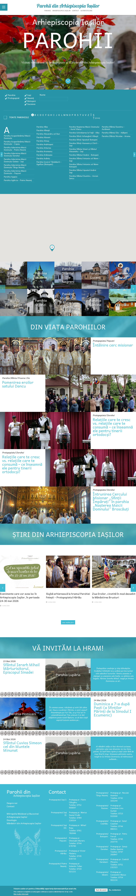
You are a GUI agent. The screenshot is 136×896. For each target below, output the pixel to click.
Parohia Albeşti (43, 130)
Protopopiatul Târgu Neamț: (102, 794)
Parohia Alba (42, 126)
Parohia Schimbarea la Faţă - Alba (84, 132)
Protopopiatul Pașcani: (61, 839)
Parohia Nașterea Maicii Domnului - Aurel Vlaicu (84, 128)
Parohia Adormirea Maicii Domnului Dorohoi (15, 154)
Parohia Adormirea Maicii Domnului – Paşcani (15, 172)
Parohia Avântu (43, 158)
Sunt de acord (101, 890)
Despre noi (12, 803)
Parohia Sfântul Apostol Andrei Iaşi (82, 171)
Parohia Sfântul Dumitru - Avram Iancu (83, 177)
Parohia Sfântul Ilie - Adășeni (115, 132)
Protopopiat (13, 98)
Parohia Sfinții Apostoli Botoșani (83, 139)
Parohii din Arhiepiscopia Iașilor (68, 6)
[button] (52, 248)
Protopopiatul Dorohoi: (102, 848)
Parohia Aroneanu (44, 151)
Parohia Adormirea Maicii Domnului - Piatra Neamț (15, 148)
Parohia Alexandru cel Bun (48, 133)
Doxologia (11, 820)
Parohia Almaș (42, 140)
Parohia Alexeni (43, 137)
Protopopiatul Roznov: (102, 807)
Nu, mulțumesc (115, 890)
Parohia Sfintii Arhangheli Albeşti (83, 136)
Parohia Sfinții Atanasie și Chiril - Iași (83, 144)
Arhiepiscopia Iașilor (61, 10)
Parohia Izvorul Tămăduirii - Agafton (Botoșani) (49, 163)
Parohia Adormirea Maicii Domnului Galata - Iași (15, 160)
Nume (42, 95)
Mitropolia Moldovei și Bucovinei (23, 813)
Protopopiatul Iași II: (59, 814)
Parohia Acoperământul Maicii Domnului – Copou (17, 142)
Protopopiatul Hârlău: (61, 852)
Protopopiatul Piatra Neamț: (58, 865)
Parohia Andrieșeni (44, 144)
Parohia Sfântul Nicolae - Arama (116, 136)
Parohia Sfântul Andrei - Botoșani (84, 154)
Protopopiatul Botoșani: (102, 835)
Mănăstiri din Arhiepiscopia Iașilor (24, 823)
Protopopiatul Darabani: (102, 860)
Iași (29, 95)
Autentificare (86, 10)
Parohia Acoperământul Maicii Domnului (17, 137)
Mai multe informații (21, 894)
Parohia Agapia (10, 176)
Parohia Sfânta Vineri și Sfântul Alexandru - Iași (83, 150)
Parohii (48, 10)
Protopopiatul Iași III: (59, 826)
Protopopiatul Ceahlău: (102, 822)
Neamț (30, 98)
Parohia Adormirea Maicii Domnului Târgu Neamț (15, 166)
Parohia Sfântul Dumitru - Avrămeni (113, 128)
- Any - (17, 117)
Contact (75, 10)
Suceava (31, 104)
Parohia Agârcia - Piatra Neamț (18, 180)
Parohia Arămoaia (44, 154)
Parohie (11, 95)
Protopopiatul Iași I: (58, 799)
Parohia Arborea (43, 147)
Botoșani (31, 101)
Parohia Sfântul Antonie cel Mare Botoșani (83, 165)
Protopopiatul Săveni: (102, 873)
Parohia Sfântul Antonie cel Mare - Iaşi (84, 159)
